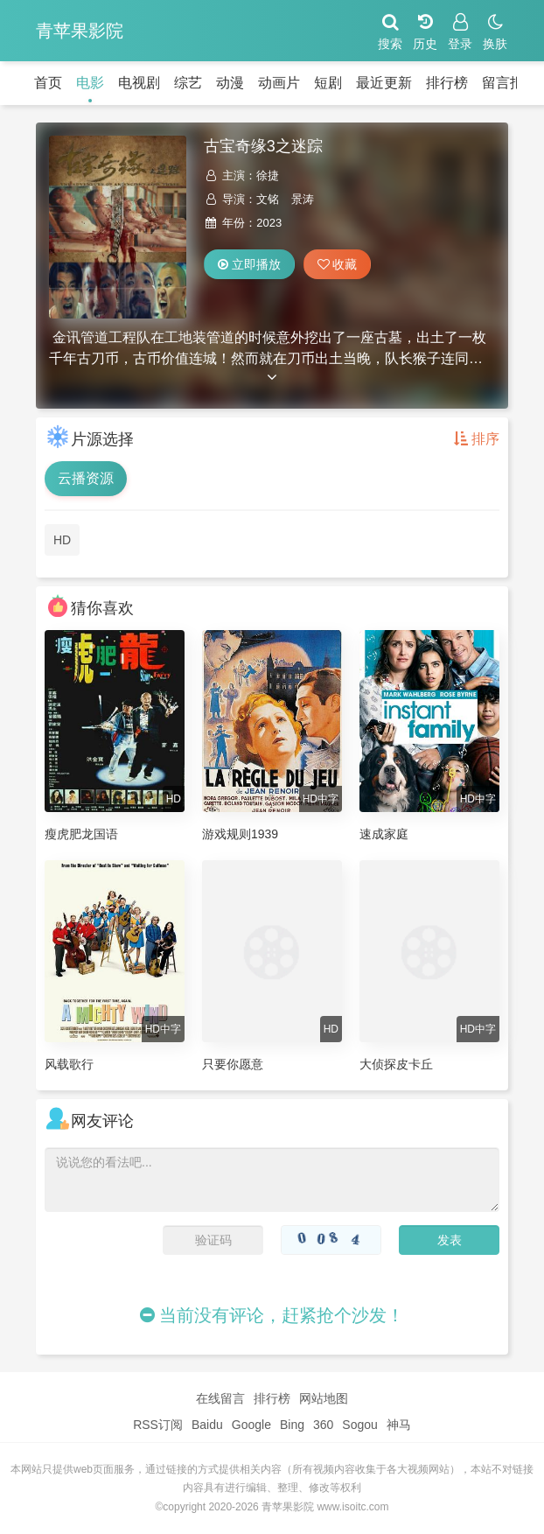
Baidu (207, 1425)
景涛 (302, 199)
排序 (476, 438)
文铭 (267, 199)
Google (251, 1425)
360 (323, 1425)
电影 (90, 82)
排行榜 (447, 82)
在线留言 (220, 1398)
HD (62, 540)
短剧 (328, 82)
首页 (48, 82)
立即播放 (249, 264)
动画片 (279, 82)
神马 (399, 1425)
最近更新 (384, 82)
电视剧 (139, 82)
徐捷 (267, 175)
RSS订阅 (158, 1425)
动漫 (230, 82)
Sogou (359, 1425)
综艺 (188, 82)
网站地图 (323, 1398)
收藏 (337, 264)
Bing (292, 1425)
